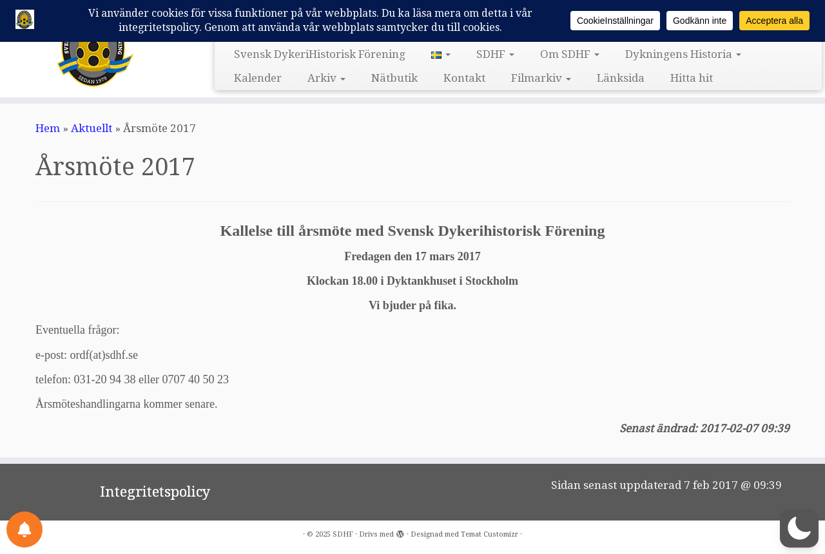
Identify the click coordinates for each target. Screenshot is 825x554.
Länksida (621, 78)
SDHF (495, 54)
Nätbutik (394, 78)
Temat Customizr (489, 534)
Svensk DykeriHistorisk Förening (319, 54)
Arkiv (326, 78)
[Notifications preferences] (24, 529)
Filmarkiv (541, 78)
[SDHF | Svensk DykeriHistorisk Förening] (95, 47)
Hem (47, 128)
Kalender (258, 78)
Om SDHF (569, 54)
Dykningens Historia (683, 54)
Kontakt (464, 78)
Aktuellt (91, 128)
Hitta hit (691, 78)
